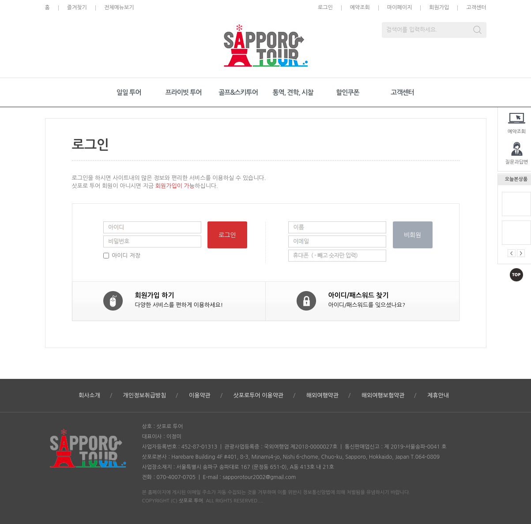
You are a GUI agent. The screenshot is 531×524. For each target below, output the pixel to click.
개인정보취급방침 (144, 395)
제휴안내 (438, 395)
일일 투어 (129, 92)
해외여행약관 (322, 395)
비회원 (412, 235)
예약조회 (360, 7)
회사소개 (89, 395)
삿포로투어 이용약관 (258, 395)
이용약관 (200, 395)
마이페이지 (399, 7)
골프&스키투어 (238, 92)
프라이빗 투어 (184, 92)
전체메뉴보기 (119, 7)
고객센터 (476, 7)
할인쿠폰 (347, 92)
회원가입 (439, 7)
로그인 (325, 7)
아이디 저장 (126, 255)
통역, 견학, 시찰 (292, 92)
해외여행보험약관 (383, 395)
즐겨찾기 (77, 7)
